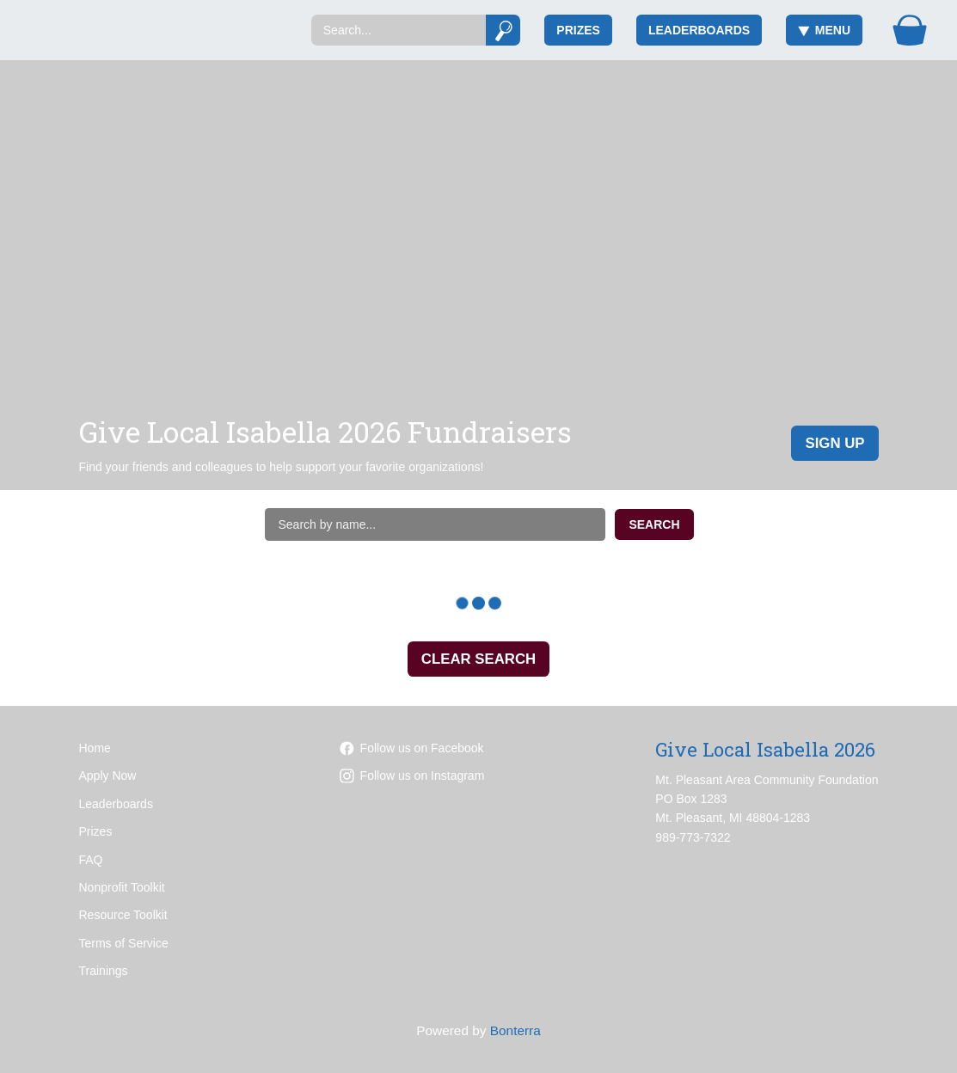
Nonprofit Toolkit (122, 887)
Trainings (103, 971)
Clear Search (478, 659)
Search (654, 524)
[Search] (398, 30)
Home (95, 748)
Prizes (578, 30)
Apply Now (108, 775)
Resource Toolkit (123, 915)
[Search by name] (435, 524)
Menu (824, 30)
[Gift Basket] (909, 30)
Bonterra (515, 1030)
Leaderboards (699, 30)
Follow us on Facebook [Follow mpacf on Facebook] (412, 748)
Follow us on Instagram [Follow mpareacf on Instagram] (412, 775)
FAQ (91, 860)
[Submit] (503, 30)
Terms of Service (124, 943)
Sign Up (834, 443)
